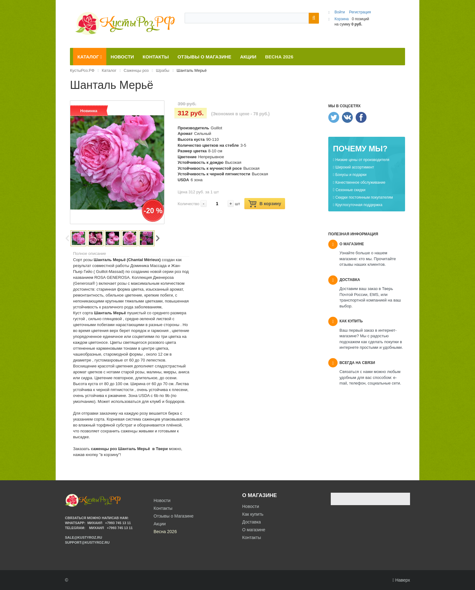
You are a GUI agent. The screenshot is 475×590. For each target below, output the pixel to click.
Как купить (252, 514)
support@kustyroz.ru (87, 542)
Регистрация (360, 12)
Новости (250, 506)
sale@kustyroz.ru (83, 537)
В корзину (264, 203)
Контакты (251, 537)
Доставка (251, 521)
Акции (160, 523)
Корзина (341, 19)
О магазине (253, 529)
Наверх (401, 580)
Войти (340, 12)
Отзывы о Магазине (174, 516)
